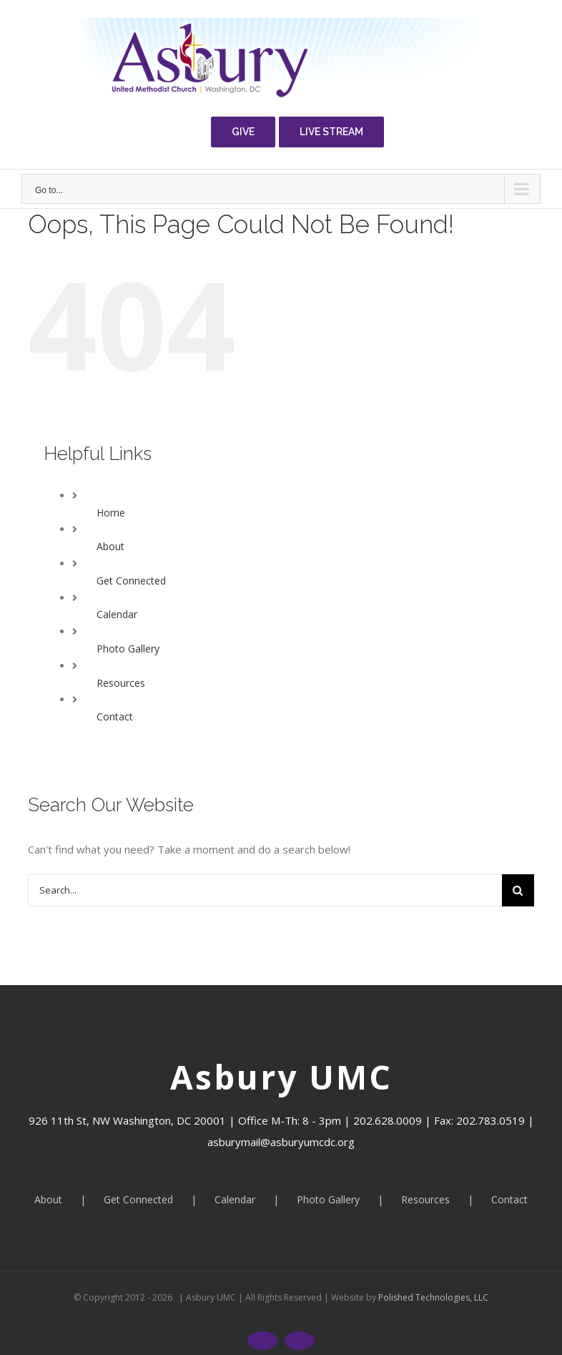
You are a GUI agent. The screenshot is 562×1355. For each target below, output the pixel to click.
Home (111, 512)
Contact (115, 716)
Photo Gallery (128, 648)
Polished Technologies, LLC (432, 1297)
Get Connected (131, 580)
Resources (121, 683)
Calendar (117, 614)
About (110, 546)
